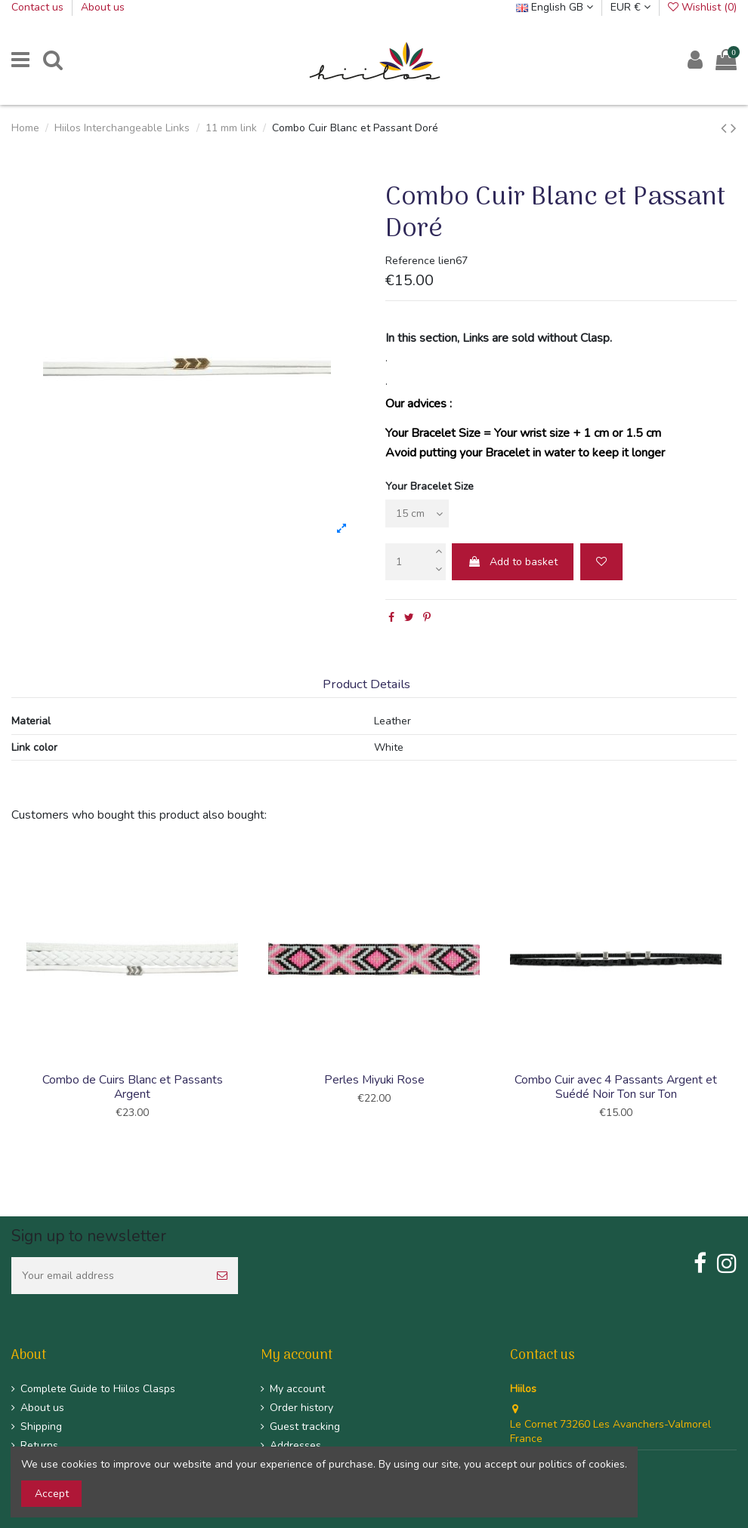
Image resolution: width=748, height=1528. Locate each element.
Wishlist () (702, 7)
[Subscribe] (222, 1275)
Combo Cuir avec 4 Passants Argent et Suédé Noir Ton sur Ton (616, 1086)
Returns (39, 1445)
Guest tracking (305, 1426)
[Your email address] (108, 1275)
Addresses (295, 1445)
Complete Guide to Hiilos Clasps (97, 1389)
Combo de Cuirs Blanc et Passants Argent (132, 1086)
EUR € (630, 7)
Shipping (41, 1426)
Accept (52, 1493)
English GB (554, 7)
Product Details (366, 685)
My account (297, 1389)
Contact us (38, 7)
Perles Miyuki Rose (374, 1079)
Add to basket (513, 562)
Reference (410, 261)
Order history (301, 1407)
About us (103, 7)
